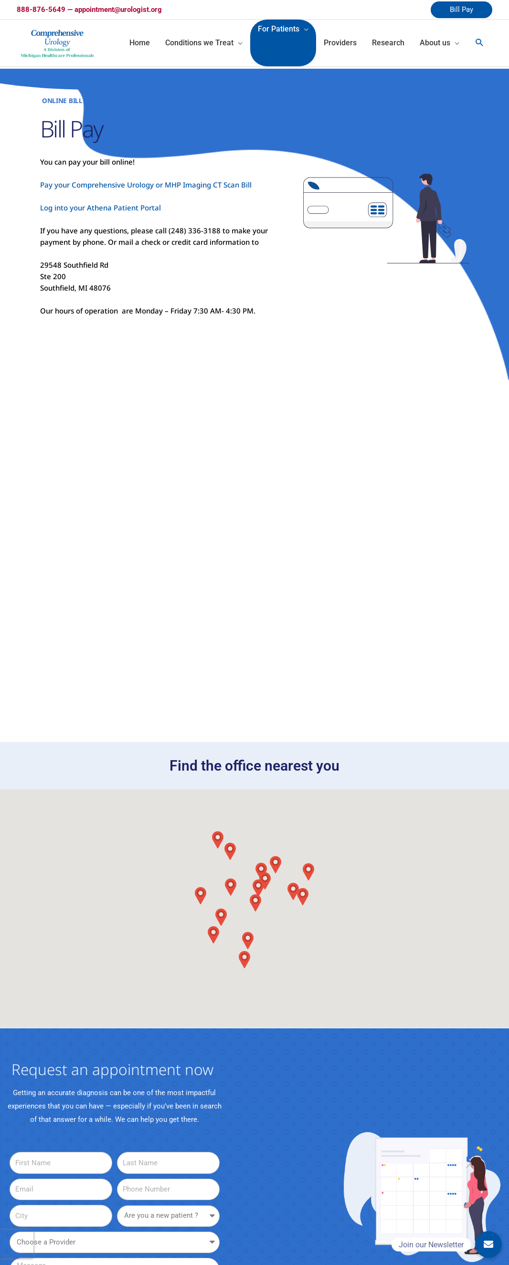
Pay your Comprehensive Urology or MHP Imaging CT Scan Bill (146, 184)
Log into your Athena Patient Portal (100, 207)
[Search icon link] (480, 43)
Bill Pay (461, 9)
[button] (244, 959)
